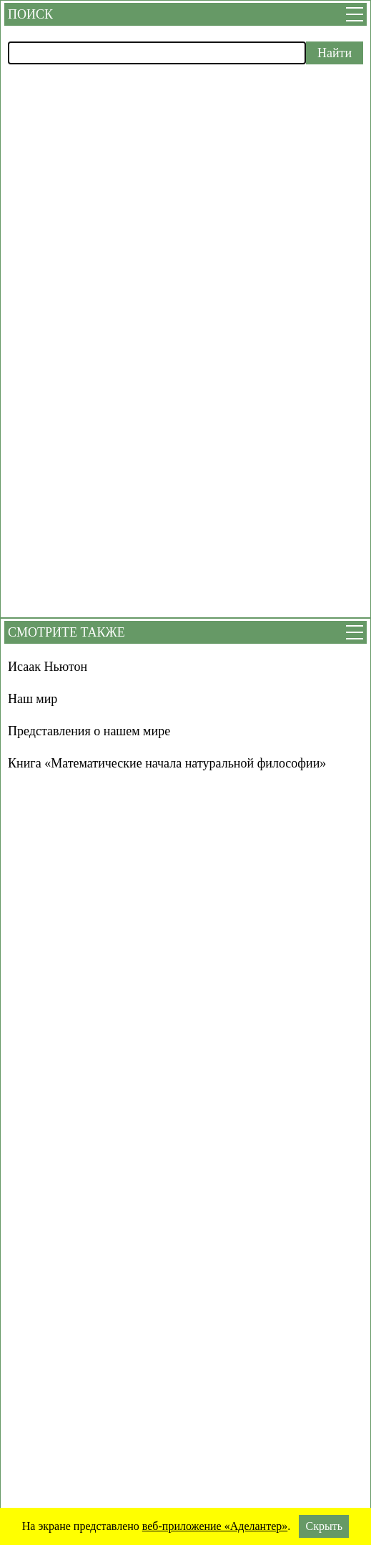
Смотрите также (66, 632)
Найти (334, 53)
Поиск (30, 14)
